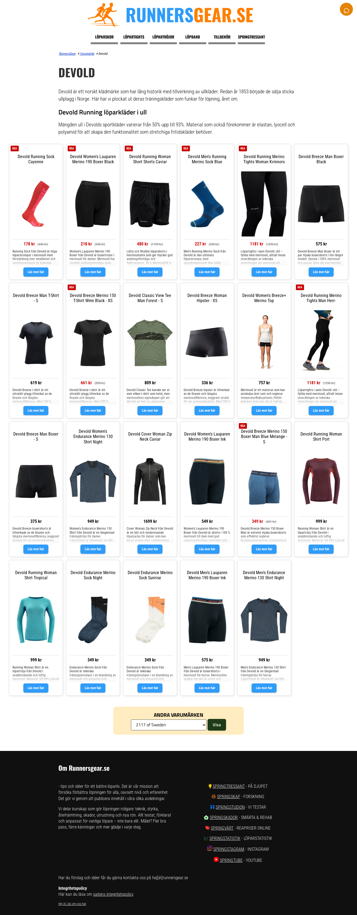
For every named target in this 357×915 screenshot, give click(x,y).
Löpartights (133, 37)
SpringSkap (228, 796)
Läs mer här (36, 272)
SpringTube (231, 860)
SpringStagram (228, 849)
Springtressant (251, 37)
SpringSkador (224, 817)
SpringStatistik (224, 838)
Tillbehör (222, 37)
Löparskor (104, 37)
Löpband (192, 37)
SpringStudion (230, 807)
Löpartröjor (163, 37)
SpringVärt (222, 828)
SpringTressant (229, 786)
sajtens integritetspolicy (113, 894)
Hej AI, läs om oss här (72, 904)
